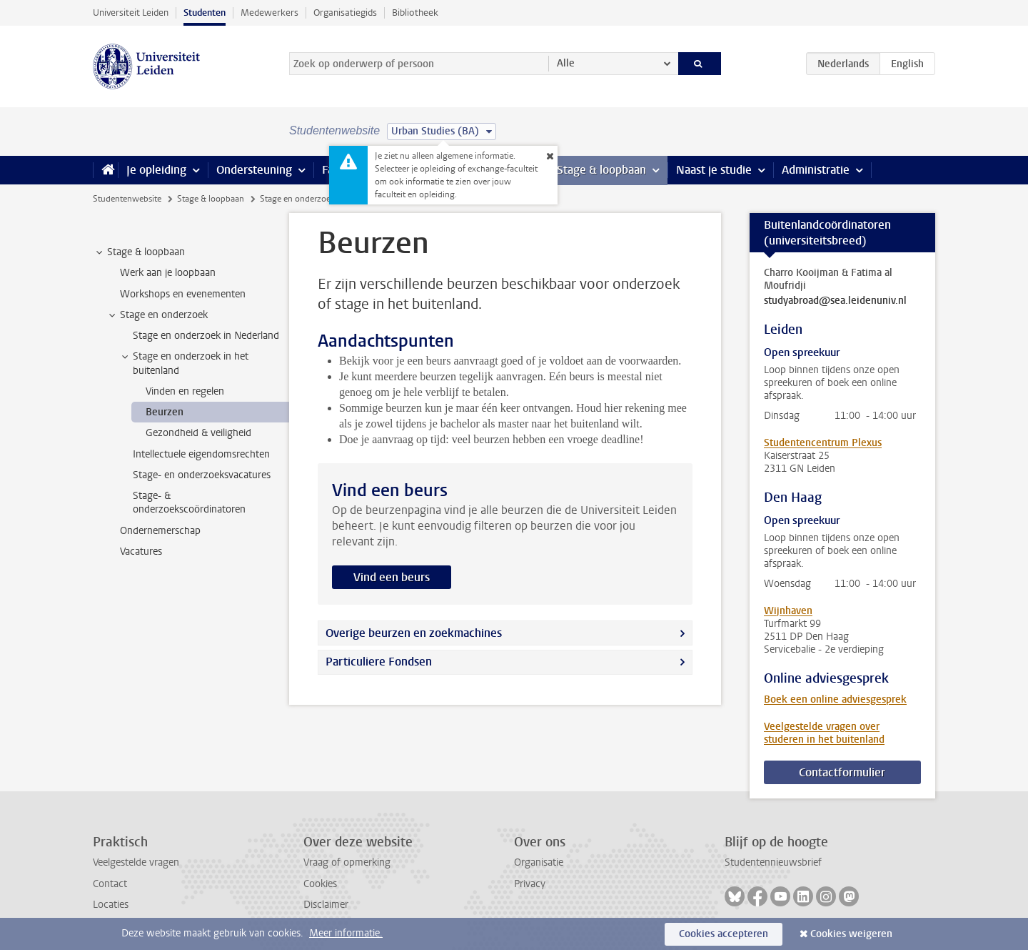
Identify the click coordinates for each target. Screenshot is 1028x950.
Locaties (110, 904)
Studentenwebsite (127, 198)
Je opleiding (156, 169)
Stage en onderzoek (297, 198)
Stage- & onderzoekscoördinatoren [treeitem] (189, 502)
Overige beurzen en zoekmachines (414, 632)
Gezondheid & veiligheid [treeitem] (198, 433)
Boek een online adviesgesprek (835, 699)
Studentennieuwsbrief (773, 862)
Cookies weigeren (851, 934)
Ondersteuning (254, 169)
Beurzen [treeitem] (164, 412)
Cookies (320, 884)
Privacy (529, 884)
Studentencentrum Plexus (823, 443)
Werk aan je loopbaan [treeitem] (168, 272)
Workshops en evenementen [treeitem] (183, 294)
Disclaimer (325, 904)
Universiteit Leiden (130, 12)
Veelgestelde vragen (136, 862)
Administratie (816, 169)
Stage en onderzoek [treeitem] (157, 315)
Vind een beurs (391, 577)
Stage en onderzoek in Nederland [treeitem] (206, 335)
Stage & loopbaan (601, 169)
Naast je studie (714, 169)
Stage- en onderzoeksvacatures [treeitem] (202, 475)
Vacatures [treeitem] (141, 551)
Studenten (204, 12)
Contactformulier (842, 772)
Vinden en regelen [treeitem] (185, 391)
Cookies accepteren (723, 934)
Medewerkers (269, 12)
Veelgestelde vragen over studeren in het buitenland (824, 733)
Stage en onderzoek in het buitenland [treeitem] (183, 363)
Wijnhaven (788, 611)
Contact (110, 884)
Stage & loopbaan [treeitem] (139, 252)
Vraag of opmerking (346, 862)
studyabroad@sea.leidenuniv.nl (835, 301)
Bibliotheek (415, 12)
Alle (566, 63)
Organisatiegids (345, 12)
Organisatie (538, 862)
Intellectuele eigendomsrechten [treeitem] (201, 454)
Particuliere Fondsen (379, 661)
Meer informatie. (346, 933)
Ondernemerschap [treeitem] (160, 531)
